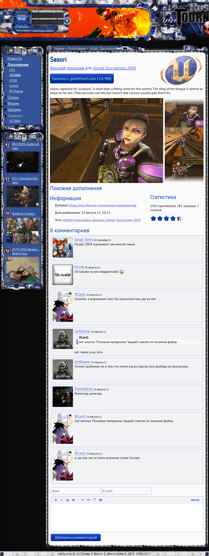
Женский (58, 68)
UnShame (82, 331)
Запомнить (22, 27)
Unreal (14, 86)
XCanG (80, 294)
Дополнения (18, 64)
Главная (59, 48)
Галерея (14, 109)
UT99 (13, 80)
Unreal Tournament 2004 (106, 48)
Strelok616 (83, 389)
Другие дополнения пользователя (110, 205)
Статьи (13, 97)
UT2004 (15, 75)
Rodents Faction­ (23, 214)
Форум (13, 103)
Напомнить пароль (43, 30)
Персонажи (82, 220)
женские (98, 220)
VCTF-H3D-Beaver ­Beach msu (25, 251)
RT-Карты (16, 91)
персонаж (75, 68)
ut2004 (68, 220)
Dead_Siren (77, 205)
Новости (15, 58)
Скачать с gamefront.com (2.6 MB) (82, 78)
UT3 (12, 70)
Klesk (79, 267)
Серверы (15, 115)
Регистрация (23, 30)
